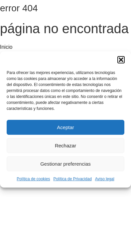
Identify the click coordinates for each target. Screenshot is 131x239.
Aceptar (65, 127)
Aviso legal (104, 179)
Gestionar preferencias (65, 164)
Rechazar (65, 145)
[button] (121, 59)
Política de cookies (33, 179)
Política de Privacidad (72, 179)
